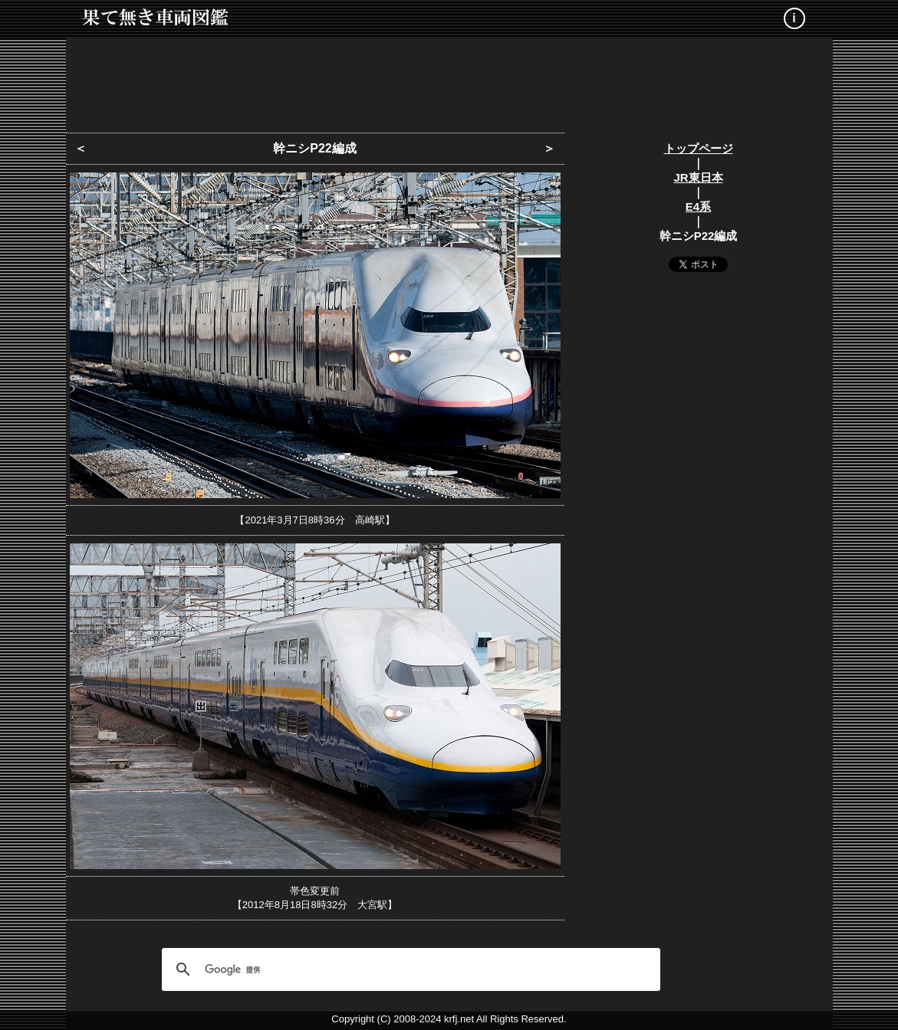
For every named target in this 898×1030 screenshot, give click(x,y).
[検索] (409, 969)
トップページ (698, 148)
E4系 (698, 206)
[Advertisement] (449, 80)
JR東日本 (697, 177)
